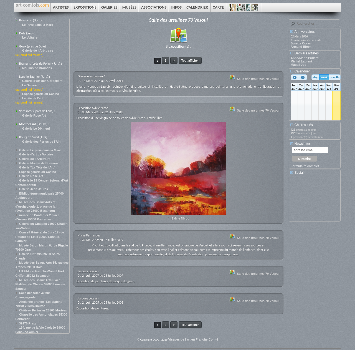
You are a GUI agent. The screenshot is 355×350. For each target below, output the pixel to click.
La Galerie (29, 85)
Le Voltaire (29, 37)
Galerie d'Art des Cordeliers (42, 80)
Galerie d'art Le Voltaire (36, 154)
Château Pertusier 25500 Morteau (43, 310)
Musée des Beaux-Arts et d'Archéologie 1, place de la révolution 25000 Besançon (35, 206)
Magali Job (298, 64)
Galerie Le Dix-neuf (36, 128)
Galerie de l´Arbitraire (34, 158)
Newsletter (302, 144)
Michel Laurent (301, 61)
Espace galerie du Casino (40, 93)
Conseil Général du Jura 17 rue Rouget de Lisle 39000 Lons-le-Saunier (39, 237)
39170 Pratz (27, 323)
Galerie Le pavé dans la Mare (40, 150)
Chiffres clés (304, 125)
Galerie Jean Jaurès (33, 189)
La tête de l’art (32, 98)
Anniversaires (305, 32)
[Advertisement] (316, 200)
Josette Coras (301, 43)
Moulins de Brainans (37, 68)
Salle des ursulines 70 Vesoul (258, 78)
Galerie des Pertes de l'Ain (41, 141)
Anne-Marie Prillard (305, 58)
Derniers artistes (307, 53)
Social (299, 173)
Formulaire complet (305, 166)
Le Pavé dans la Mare (37, 24)
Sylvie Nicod (180, 218)
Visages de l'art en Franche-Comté (193, 339)
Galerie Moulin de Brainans (39, 163)
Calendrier (302, 71)
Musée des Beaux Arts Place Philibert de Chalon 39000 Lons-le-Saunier (40, 284)
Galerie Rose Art (34, 115)
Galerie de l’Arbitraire (37, 50)
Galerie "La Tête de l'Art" (37, 167)
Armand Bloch (301, 46)
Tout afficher (190, 60)
